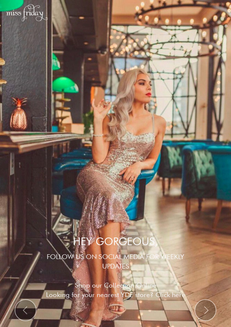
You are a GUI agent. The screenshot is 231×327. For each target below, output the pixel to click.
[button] (25, 310)
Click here (170, 294)
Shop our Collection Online (116, 285)
